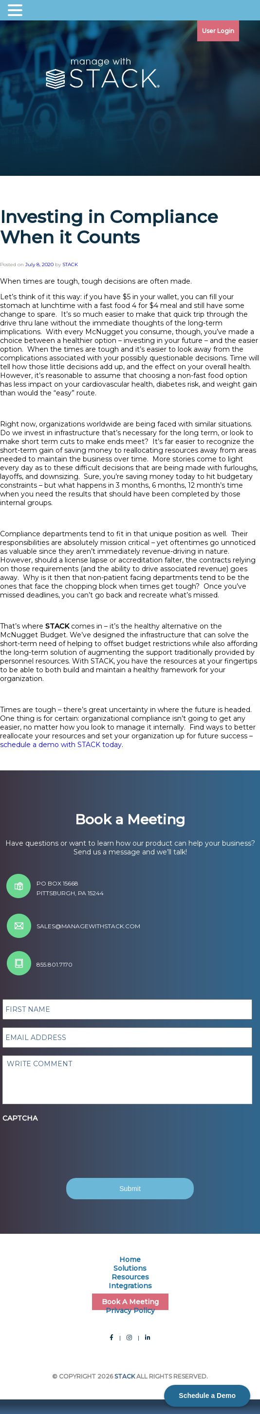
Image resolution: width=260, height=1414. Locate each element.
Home (130, 1259)
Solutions (130, 1268)
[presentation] (79, 1141)
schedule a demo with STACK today (61, 744)
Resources (130, 1277)
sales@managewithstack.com (88, 926)
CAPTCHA (19, 1118)
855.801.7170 (55, 964)
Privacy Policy (130, 1310)
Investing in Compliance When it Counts (109, 227)
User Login (218, 30)
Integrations (130, 1285)
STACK (70, 264)
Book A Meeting (130, 1301)
